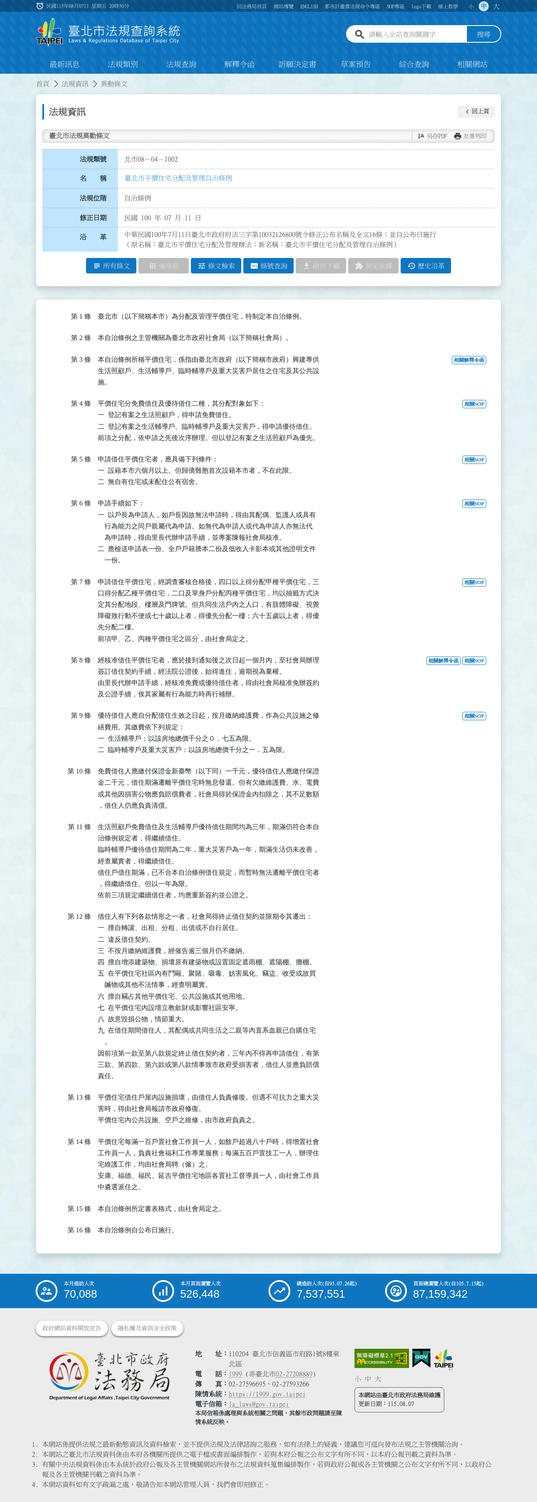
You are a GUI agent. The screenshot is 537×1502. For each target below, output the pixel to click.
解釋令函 (239, 64)
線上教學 (448, 6)
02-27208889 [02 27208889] (294, 1374)
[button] (476, 112)
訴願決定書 (297, 64)
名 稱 (93, 178)
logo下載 (421, 6)
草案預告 (356, 64)
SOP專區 (395, 6)
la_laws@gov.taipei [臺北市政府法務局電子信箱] (259, 1404)
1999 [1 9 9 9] (235, 1374)
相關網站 (472, 64)
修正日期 (93, 217)
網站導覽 (284, 6)
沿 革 (93, 237)
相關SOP (474, 404)
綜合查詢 (414, 64)
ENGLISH (309, 6)
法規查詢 (181, 64)
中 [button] (484, 6)
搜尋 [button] (483, 34)
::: (5, 78)
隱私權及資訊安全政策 (147, 1328)
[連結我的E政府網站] (421, 1358)
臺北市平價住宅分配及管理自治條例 (178, 178)
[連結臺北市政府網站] (443, 1360)
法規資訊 (75, 83)
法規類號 (93, 159)
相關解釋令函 (469, 360)
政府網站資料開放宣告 (71, 1328)
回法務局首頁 (252, 6)
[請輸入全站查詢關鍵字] (416, 35)
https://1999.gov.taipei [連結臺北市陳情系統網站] (267, 1394)
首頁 (43, 83)
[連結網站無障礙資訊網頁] (382, 1358)
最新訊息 (65, 64)
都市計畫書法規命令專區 (352, 6)
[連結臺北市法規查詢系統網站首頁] (108, 32)
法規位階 (93, 198)
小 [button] (471, 6)
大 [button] (496, 6)
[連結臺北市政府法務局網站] (109, 1376)
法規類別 (123, 64)
